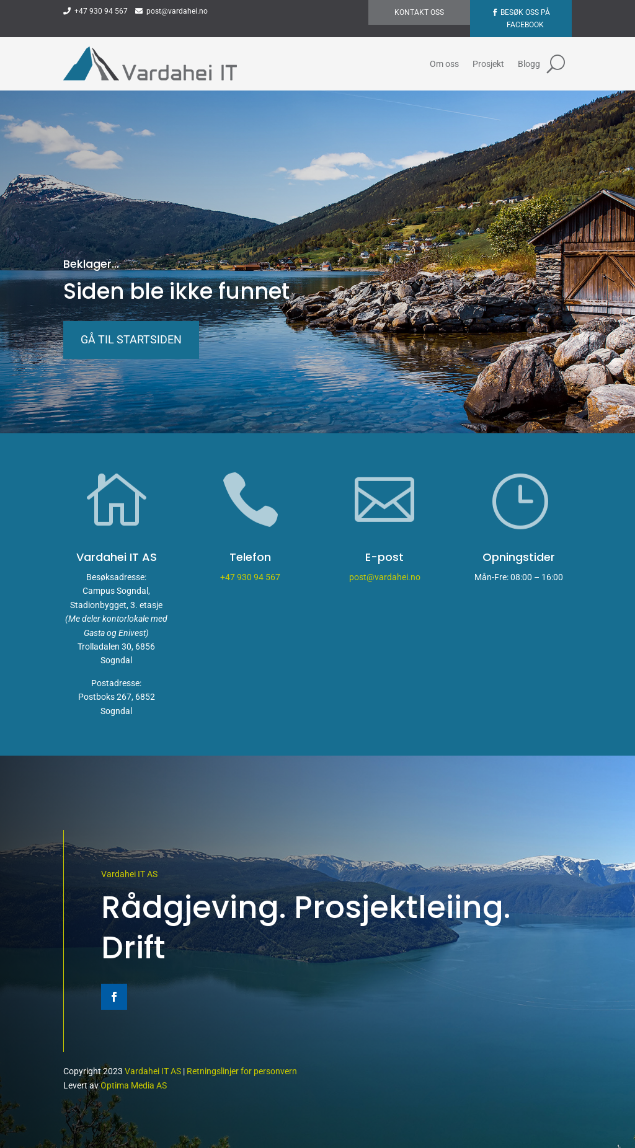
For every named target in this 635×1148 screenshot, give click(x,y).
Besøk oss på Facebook (525, 18)
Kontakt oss (419, 12)
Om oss (444, 64)
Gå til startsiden (131, 339)
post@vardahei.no (171, 11)
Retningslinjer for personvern (242, 1071)
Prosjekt (488, 64)
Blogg (529, 64)
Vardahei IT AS (129, 874)
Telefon (250, 557)
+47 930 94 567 (95, 11)
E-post (384, 557)
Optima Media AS (133, 1085)
